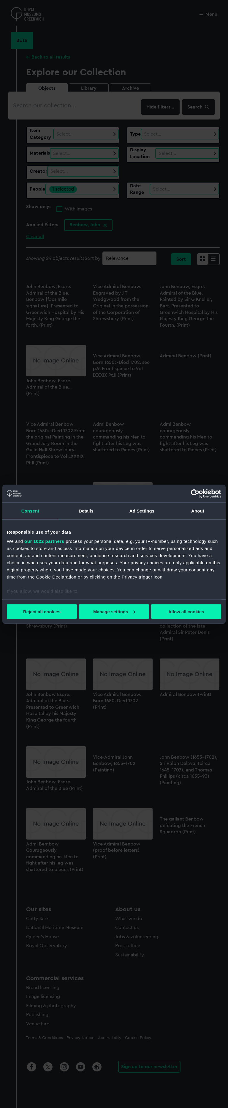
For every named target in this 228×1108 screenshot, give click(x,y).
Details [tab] (86, 510)
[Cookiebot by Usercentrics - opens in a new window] (195, 493)
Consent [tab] (30, 510)
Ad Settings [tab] (141, 510)
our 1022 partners (44, 541)
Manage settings (114, 611)
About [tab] (197, 510)
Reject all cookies (42, 611)
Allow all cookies (186, 611)
